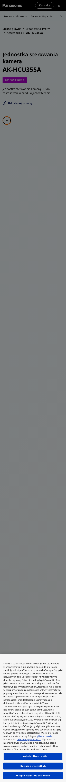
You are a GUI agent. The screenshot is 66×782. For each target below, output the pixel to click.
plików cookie (44, 736)
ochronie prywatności (29, 739)
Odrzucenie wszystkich (33, 765)
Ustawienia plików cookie (33, 756)
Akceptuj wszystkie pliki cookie (32, 775)
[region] (33, 718)
